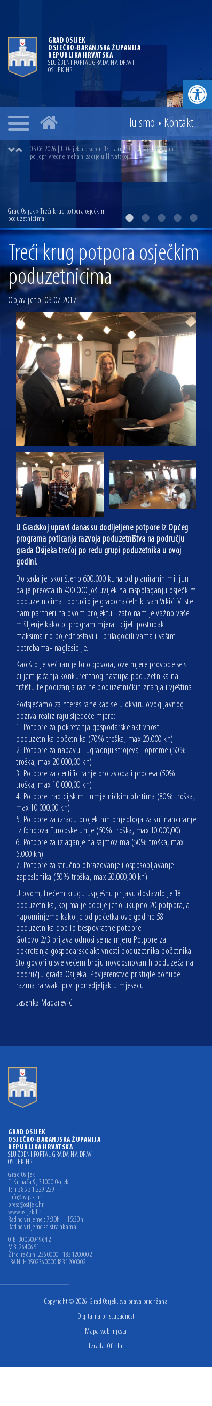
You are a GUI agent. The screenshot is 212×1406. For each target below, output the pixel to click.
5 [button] (193, 217)
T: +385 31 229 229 (31, 1190)
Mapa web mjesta (106, 1332)
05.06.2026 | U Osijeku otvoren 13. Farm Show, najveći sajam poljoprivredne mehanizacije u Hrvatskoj (102, 153)
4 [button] (177, 217)
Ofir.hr (115, 1347)
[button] (197, 94)
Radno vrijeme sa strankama (42, 1227)
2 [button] (145, 217)
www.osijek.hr (25, 1212)
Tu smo (141, 123)
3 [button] (161, 217)
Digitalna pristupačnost (106, 1317)
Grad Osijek (21, 212)
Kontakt (179, 123)
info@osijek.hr (25, 1197)
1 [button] (129, 217)
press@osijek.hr (26, 1205)
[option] (116, 153)
